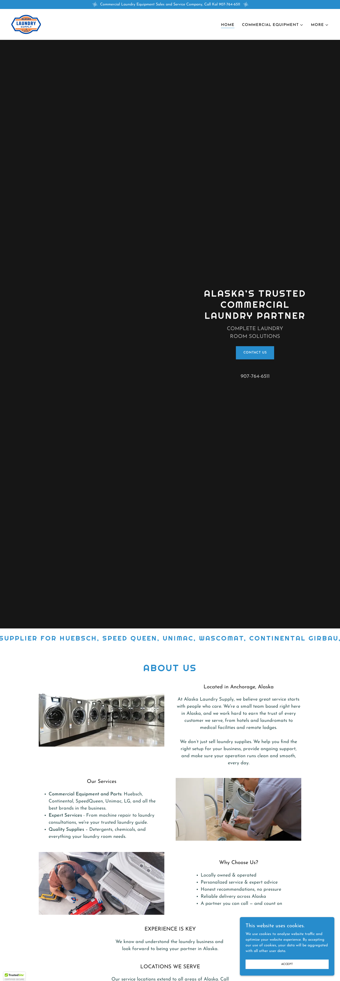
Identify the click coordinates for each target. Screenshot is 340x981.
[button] (272, 25)
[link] (26, 24)
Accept (287, 964)
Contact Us (255, 352)
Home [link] (227, 25)
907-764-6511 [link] (255, 376)
